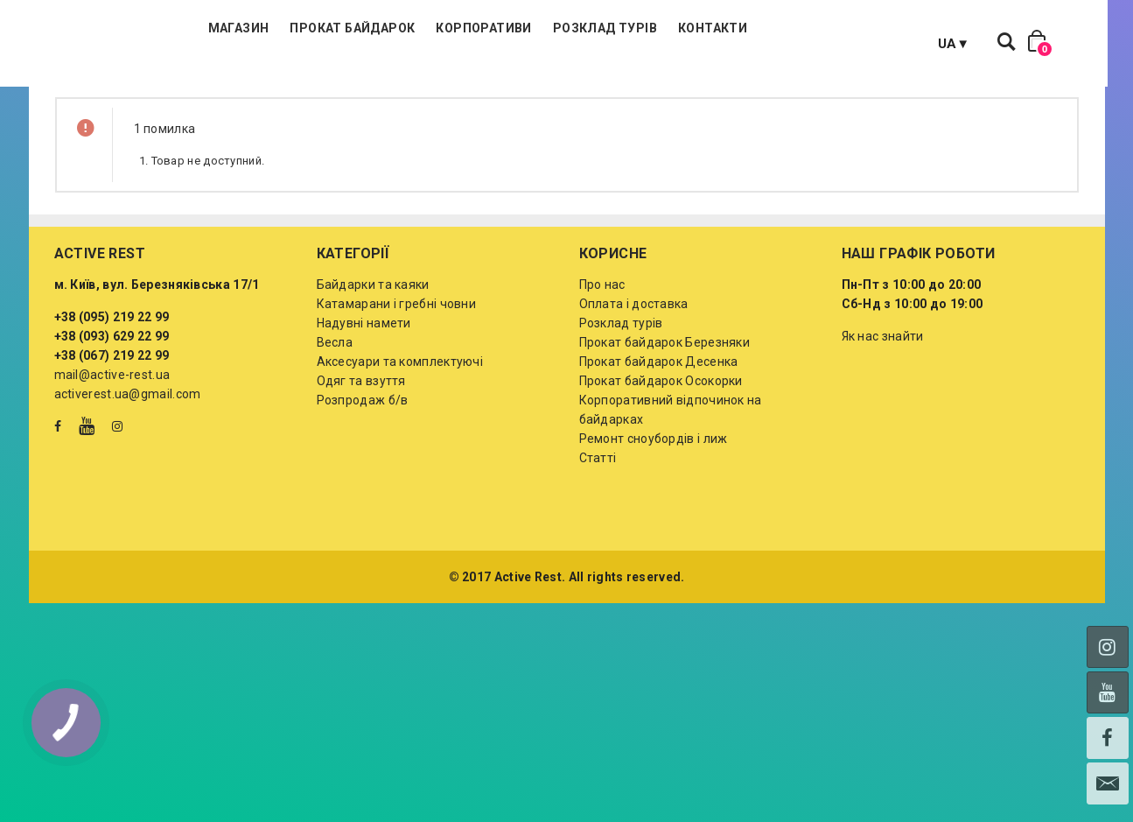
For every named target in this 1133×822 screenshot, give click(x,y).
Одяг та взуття (361, 468)
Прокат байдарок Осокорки (661, 468)
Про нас (602, 372)
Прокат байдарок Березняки (665, 430)
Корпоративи (587, 88)
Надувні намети (364, 411)
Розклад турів (709, 88)
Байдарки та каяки (373, 372)
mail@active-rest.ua (112, 462)
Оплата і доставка (634, 391)
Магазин (343, 88)
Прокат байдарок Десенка (658, 449)
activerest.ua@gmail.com (127, 481)
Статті (598, 545)
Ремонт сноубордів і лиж (653, 526)
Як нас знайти (883, 424)
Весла (335, 430)
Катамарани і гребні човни (397, 391)
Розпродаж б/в (363, 488)
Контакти (816, 88)
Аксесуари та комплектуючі (400, 449)
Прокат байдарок (456, 88)
